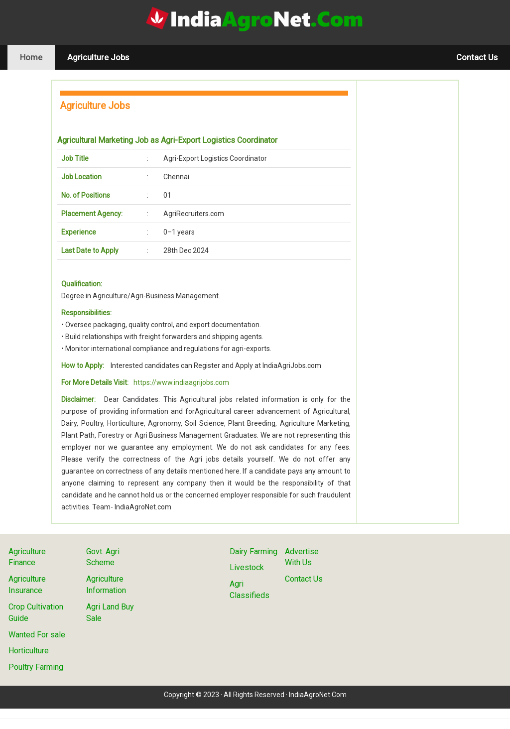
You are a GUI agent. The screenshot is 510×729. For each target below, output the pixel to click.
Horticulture (28, 650)
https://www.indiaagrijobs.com (181, 382)
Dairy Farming (253, 551)
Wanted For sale (36, 634)
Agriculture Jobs (98, 57)
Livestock (247, 567)
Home (37, 57)
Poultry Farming (35, 667)
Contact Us (477, 57)
